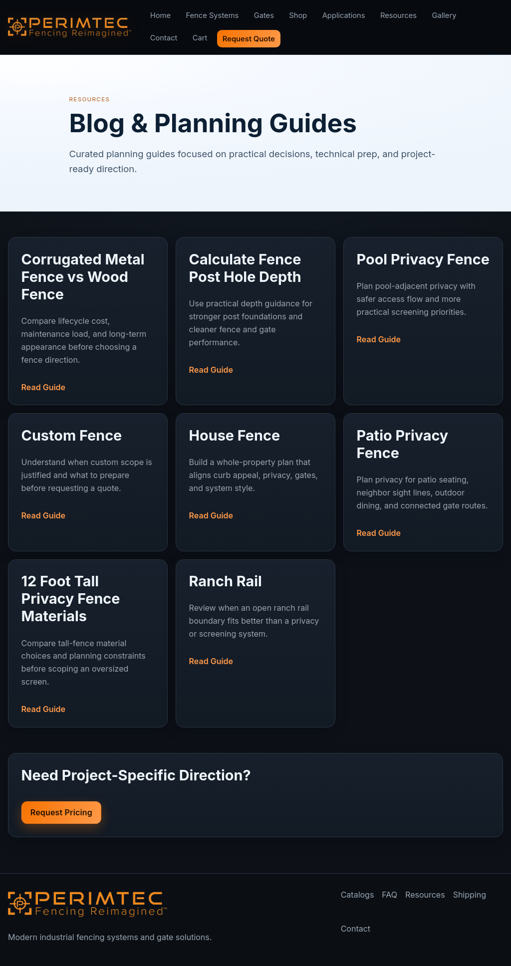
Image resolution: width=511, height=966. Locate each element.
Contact (164, 37)
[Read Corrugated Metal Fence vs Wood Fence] (88, 312)
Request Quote (249, 38)
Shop (298, 15)
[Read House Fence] (255, 465)
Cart (200, 37)
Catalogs (357, 895)
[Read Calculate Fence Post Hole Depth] (255, 303)
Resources (398, 15)
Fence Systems (212, 15)
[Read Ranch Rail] (255, 610)
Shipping (469, 895)
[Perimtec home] (88, 904)
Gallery (444, 15)
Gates (264, 15)
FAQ (389, 895)
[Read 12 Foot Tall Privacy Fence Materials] (88, 634)
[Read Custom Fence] (88, 465)
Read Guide (43, 387)
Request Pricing (61, 812)
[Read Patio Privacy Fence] (423, 473)
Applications (343, 15)
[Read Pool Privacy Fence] (423, 288)
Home (160, 15)
